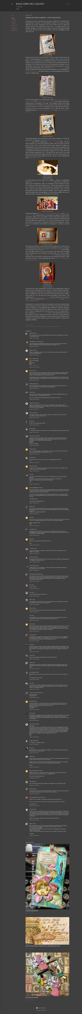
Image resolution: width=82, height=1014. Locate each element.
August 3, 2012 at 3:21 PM (34, 346)
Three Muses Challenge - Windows (46, 110)
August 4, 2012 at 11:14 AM (34, 535)
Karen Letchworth (33, 435)
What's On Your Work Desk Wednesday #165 (50, 213)
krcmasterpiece (32, 672)
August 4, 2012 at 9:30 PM (34, 588)
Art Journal (13, 20)
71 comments (31, 999)
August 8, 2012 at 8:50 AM (34, 777)
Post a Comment (29, 838)
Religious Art (14, 30)
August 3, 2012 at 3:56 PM (34, 355)
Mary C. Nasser (32, 358)
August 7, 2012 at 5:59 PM (34, 744)
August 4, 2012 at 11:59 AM (34, 553)
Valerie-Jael (31, 350)
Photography (14, 28)
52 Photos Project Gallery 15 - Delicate (42, 181)
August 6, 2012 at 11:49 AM (34, 697)
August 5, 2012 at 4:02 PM (34, 668)
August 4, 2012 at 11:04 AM (34, 525)
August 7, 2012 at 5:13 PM (34, 736)
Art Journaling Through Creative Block (43, 946)
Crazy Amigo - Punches (35, 157)
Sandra (30, 662)
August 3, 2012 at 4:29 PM (34, 388)
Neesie (31, 506)
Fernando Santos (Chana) (35, 692)
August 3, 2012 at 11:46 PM (34, 445)
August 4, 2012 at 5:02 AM (34, 470)
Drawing (13, 23)
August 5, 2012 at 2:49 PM (34, 651)
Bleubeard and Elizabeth (34, 574)
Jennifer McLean (33, 403)
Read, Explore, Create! (30, 3)
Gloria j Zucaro (32, 557)
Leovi (30, 584)
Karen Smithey (32, 565)
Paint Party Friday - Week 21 (53, 298)
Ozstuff (31, 428)
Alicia (30, 747)
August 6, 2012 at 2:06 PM (34, 709)
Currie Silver (32, 548)
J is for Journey (32, 997)
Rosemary (31, 809)
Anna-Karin (31, 529)
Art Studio (13, 22)
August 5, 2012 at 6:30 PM (34, 679)
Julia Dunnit (32, 466)
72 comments (31, 913)
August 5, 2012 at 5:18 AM (34, 611)
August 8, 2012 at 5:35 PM (34, 785)
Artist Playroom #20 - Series (42, 297)
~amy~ (30, 655)
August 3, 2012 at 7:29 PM (34, 424)
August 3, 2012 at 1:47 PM (34, 338)
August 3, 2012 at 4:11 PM (34, 380)
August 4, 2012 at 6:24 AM (34, 502)
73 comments (31, 948)
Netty (30, 421)
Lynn (30, 683)
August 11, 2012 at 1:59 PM (34, 819)
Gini (30, 474)
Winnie (31, 624)
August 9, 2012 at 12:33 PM (34, 793)
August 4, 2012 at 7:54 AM (34, 513)
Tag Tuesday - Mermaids (41, 312)
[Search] (69, 3)
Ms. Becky (31, 634)
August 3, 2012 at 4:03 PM (34, 367)
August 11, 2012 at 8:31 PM (34, 835)
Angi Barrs (31, 781)
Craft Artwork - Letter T (32, 71)
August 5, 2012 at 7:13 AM (34, 620)
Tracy (30, 615)
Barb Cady (31, 788)
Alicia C (31, 599)
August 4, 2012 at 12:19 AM (34, 453)
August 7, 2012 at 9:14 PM (34, 752)
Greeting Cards (14, 25)
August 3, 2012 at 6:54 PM (34, 417)
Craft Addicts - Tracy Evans (35, 341)
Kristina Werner (52, 142)
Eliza (30, 517)
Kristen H (31, 823)
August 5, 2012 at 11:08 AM (34, 640)
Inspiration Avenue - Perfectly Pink (45, 101)
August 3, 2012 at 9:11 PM (34, 432)
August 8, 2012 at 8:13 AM (34, 767)
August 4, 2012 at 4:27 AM (34, 462)
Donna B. (31, 370)
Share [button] (12, 15)
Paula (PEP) (32, 701)
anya (30, 644)
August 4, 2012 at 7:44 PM (34, 581)
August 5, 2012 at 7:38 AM (34, 631)
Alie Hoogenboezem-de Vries (36, 797)
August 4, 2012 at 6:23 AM (34, 484)
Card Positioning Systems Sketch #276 (42, 254)
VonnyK (31, 457)
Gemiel (31, 713)
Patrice (31, 392)
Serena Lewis (32, 412)
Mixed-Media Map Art (34, 365)
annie (30, 592)
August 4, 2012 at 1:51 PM (34, 570)
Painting (13, 27)
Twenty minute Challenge (58, 67)
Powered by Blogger (41, 1008)
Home (17, 9)
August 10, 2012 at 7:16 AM (34, 805)
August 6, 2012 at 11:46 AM (34, 689)
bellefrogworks (32, 383)
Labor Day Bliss (32, 911)
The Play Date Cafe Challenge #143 (52, 249)
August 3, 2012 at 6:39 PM (34, 409)
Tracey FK (31, 449)
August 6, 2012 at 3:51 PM (34, 720)
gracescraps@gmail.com (34, 487)
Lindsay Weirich (32, 740)
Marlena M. (31, 333)
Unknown (31, 608)
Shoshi (30, 756)
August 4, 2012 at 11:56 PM (34, 604)
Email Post (31, 324)
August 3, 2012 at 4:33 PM (34, 399)
